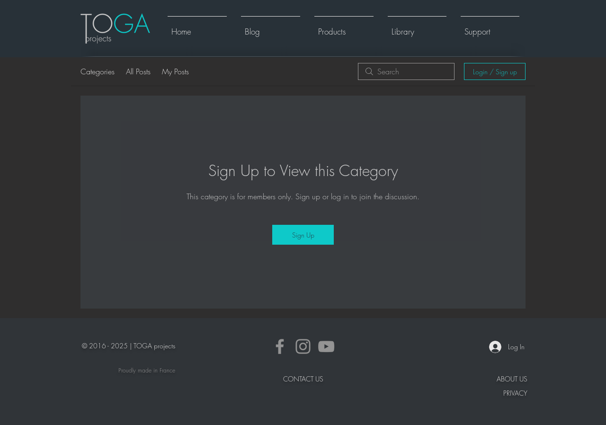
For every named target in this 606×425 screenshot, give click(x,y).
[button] (344, 27)
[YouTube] (326, 346)
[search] (406, 71)
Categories (97, 71)
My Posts (175, 71)
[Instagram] (303, 346)
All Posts (138, 71)
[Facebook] (280, 346)
